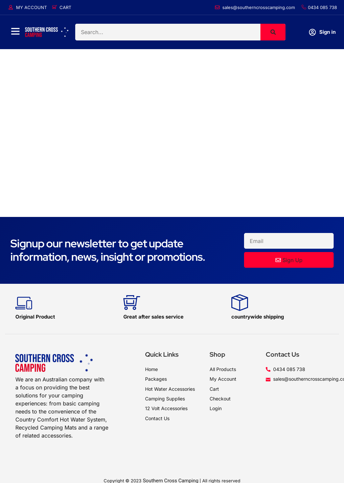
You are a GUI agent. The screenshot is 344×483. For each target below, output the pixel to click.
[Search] (272, 32)
